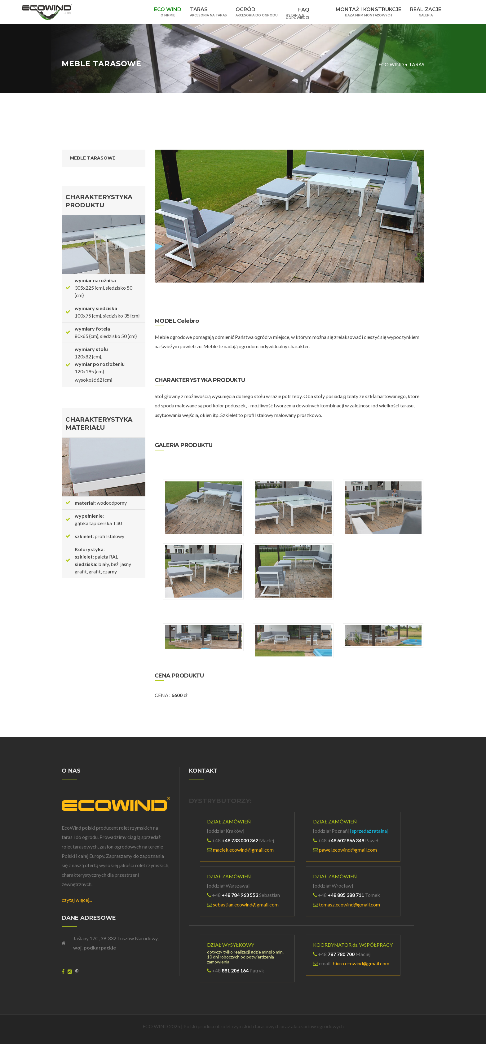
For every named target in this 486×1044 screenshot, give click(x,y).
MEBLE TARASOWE (92, 158)
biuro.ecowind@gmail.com (361, 963)
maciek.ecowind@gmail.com (243, 850)
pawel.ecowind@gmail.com (348, 850)
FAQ (306, 11)
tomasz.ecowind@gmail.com (349, 904)
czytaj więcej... (77, 900)
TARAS (208, 12)
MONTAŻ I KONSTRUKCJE (368, 12)
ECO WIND (167, 12)
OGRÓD (257, 12)
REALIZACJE (425, 12)
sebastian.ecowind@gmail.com (246, 904)
